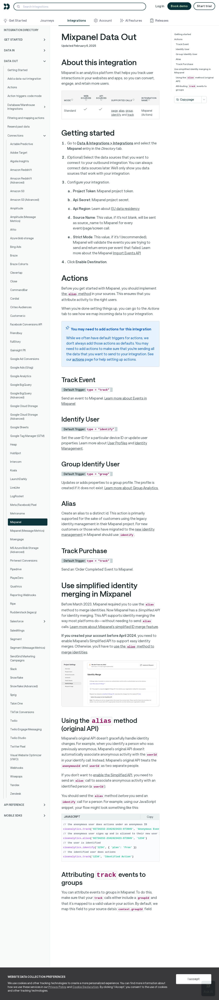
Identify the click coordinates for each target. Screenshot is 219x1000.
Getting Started (17, 70)
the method (76, 294)
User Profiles (117, 443)
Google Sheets (19, 427)
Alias (178, 59)
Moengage (17, 539)
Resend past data (18, 126)
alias (121, 110)
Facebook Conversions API (26, 324)
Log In (159, 6)
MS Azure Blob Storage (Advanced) (24, 550)
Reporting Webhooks (23, 595)
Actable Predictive (21, 144)
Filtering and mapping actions (25, 118)
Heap (13, 444)
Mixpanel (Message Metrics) (27, 530)
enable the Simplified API (112, 775)
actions (78, 359)
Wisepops (16, 776)
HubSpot (15, 453)
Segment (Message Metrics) (27, 647)
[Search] (79, 6)
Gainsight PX (18, 350)
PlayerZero (16, 577)
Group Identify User (186, 54)
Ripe (13, 603)
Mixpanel (15, 522)
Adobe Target (18, 152)
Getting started (182, 34)
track (130, 114)
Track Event (182, 44)
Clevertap (16, 272)
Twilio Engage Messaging (26, 729)
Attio (13, 229)
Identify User (182, 49)
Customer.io (17, 315)
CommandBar (19, 290)
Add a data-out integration (24, 78)
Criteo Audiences (20, 307)
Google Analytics (20, 376)
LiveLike (15, 487)
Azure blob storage (22, 238)
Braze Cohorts (19, 264)
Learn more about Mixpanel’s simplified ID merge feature (114, 627)
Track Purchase (184, 64)
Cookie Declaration (85, 987)
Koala (13, 470)
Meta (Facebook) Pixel (23, 504)
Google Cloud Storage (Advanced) (24, 416)
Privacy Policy (57, 987)
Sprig (13, 694)
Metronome (17, 513)
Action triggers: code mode (24, 95)
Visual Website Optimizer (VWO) (25, 757)
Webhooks (16, 767)
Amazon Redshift (21, 169)
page (114, 110)
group (129, 110)
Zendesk (15, 793)
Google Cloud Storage (24, 406)
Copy (150, 816)
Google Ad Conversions (24, 358)
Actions (12, 87)
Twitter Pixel (17, 746)
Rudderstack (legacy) (23, 612)
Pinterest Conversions (23, 560)
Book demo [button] (179, 6)
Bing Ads (15, 246)
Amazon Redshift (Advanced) (21, 180)
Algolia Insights (19, 161)
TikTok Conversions (22, 712)
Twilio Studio (18, 738)
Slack (13, 669)
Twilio (13, 720)
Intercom (15, 461)
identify (116, 114)
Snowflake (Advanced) (24, 686)
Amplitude (16, 208)
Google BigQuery (20, 384)
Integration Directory (21, 30)
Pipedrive (15, 569)
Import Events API (127, 253)
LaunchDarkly (18, 479)
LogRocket (17, 496)
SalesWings (17, 630)
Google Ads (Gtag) (21, 367)
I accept (194, 979)
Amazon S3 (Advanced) (24, 199)
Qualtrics (16, 586)
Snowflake (16, 677)
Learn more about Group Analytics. (131, 488)
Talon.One (16, 703)
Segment (16, 639)
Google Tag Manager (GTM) (27, 435)
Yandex (14, 785)
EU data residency (125, 208)
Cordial (14, 298)
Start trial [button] (204, 6)
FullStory (15, 341)
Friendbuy (16, 333)
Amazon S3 (17, 191)
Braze (13, 255)
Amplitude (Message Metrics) (23, 219)
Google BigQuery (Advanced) (20, 395)
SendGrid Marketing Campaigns (22, 658)
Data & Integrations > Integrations (105, 143)
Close (13, 281)
